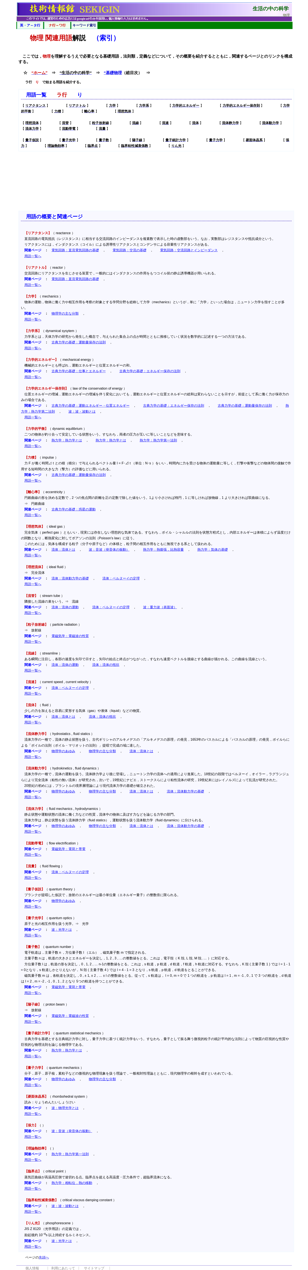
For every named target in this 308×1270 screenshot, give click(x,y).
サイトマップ (94, 1268)
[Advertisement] (156, 181)
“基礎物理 (113, 73)
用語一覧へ (32, 256)
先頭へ (44, 1257)
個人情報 (32, 1268)
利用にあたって (63, 1268)
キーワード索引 (84, 25)
